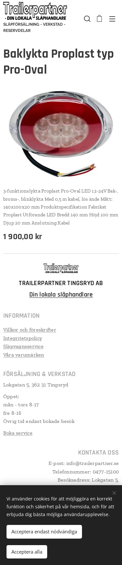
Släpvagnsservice (23, 346)
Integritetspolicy (22, 338)
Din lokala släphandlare (61, 294)
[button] (86, 18)
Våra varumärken (23, 354)
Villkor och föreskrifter (29, 329)
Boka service (18, 433)
